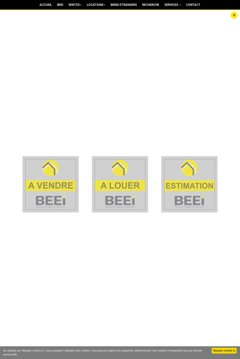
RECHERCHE (150, 5)
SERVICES (172, 5)
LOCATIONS (96, 5)
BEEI (60, 5)
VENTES (75, 5)
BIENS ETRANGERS (124, 5)
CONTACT (193, 5)
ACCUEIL (46, 5)
